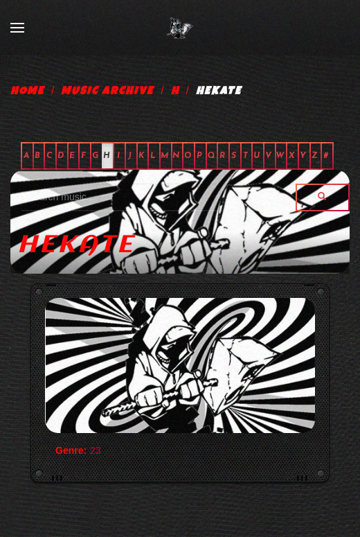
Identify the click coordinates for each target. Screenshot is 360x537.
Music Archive (107, 92)
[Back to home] (180, 27)
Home (27, 92)
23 (95, 450)
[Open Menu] (17, 27)
